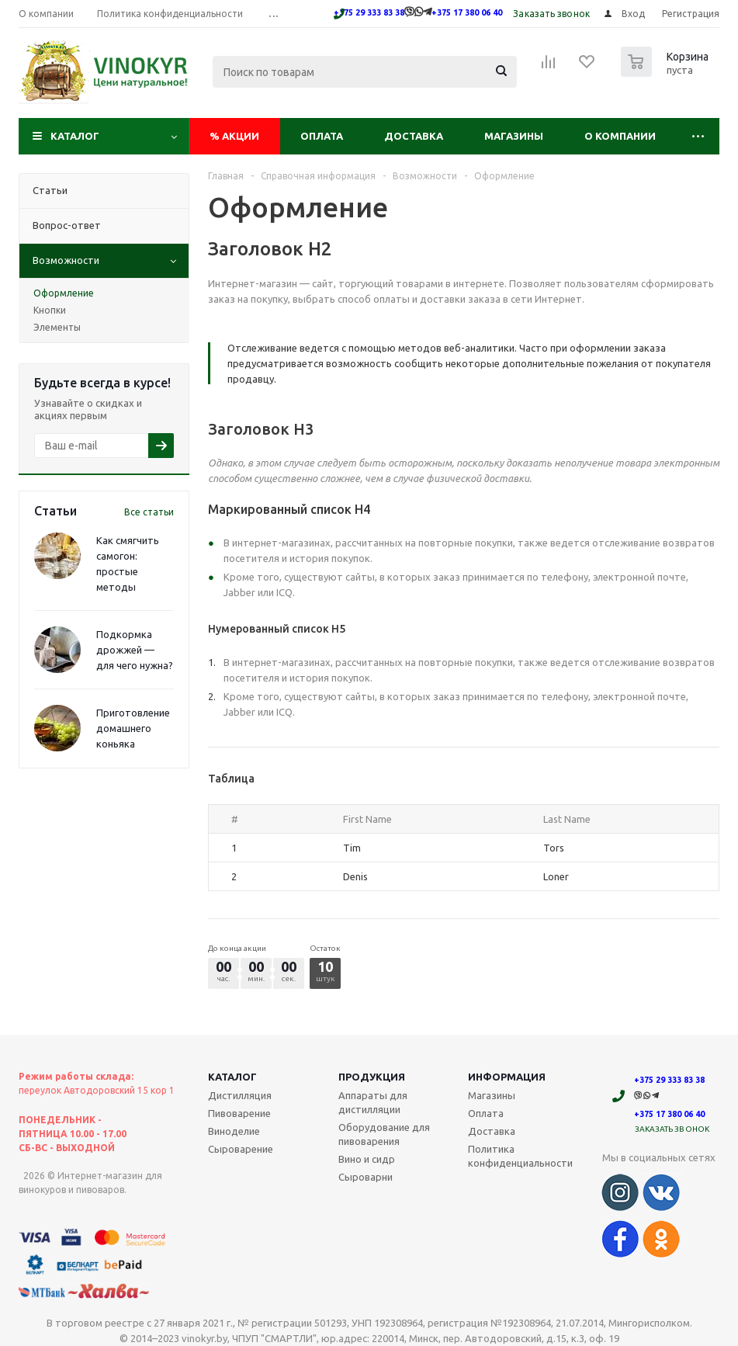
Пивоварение (239, 1113)
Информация (507, 1076)
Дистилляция (240, 1095)
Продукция (371, 1076)
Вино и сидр (366, 1158)
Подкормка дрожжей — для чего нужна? (134, 650)
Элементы (57, 327)
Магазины (513, 135)
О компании (620, 135)
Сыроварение (240, 1148)
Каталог (74, 135)
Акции (234, 135)
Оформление (63, 293)
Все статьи (149, 512)
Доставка (413, 135)
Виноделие (234, 1131)
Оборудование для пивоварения (384, 1134)
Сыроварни (365, 1176)
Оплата (321, 135)
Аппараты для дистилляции (372, 1102)
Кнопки (49, 310)
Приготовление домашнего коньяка (133, 728)
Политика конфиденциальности (520, 1155)
